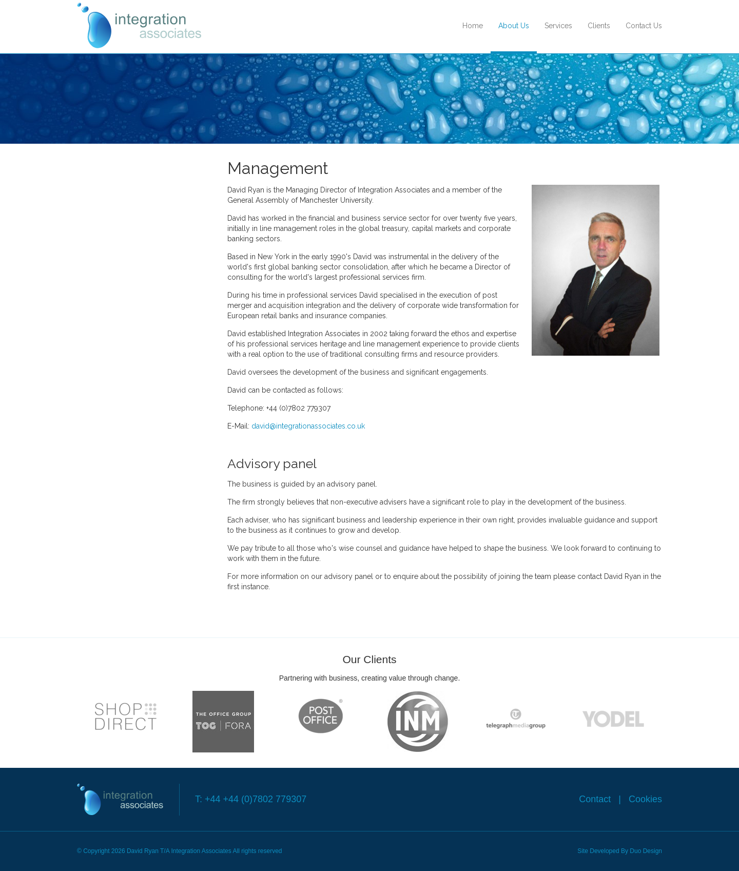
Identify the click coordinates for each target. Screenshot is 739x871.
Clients (599, 26)
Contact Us (644, 26)
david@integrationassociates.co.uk (308, 426)
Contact (596, 799)
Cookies (644, 799)
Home (472, 26)
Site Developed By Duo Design (619, 851)
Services (558, 26)
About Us (513, 26)
